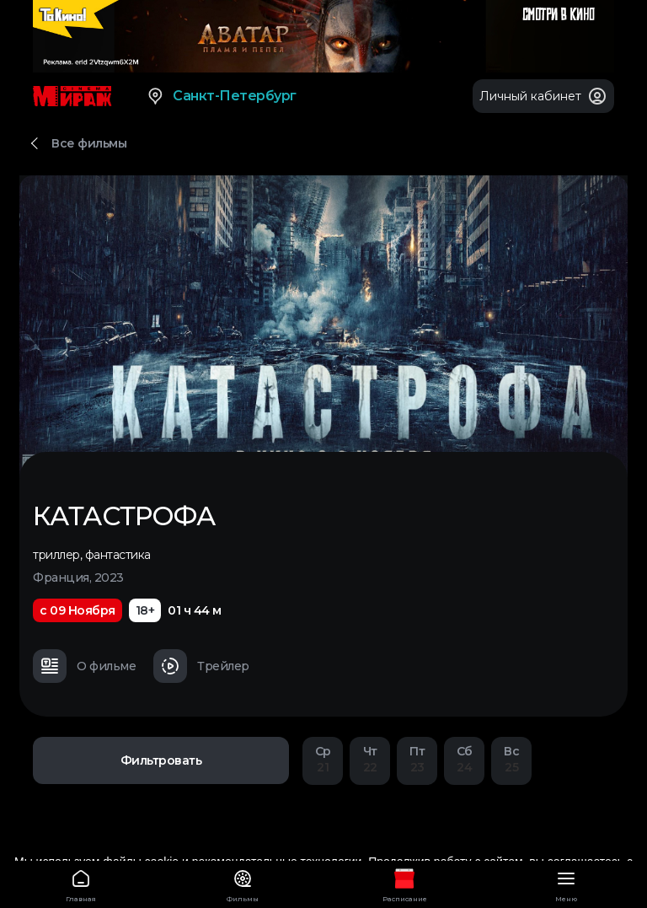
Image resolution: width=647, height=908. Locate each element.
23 (417, 759)
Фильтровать (161, 760)
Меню (566, 883)
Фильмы (243, 883)
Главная (81, 883)
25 (511, 759)
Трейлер (201, 666)
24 (464, 759)
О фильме (84, 666)
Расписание (404, 883)
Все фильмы (88, 143)
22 (369, 759)
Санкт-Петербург (221, 96)
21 (322, 759)
